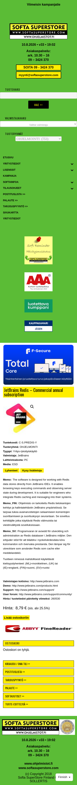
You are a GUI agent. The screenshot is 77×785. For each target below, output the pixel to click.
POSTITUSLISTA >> (15, 672)
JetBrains (23, 455)
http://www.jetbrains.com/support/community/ (45, 594)
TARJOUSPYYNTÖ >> (15, 680)
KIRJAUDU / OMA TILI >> (17, 664)
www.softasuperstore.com (38, 768)
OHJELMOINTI (29, 446)
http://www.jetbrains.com (44, 581)
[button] (38, 365)
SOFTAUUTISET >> (14, 696)
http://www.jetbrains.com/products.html (35, 585)
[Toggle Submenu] (72, 164)
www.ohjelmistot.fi (38, 763)
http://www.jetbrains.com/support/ (34, 589)
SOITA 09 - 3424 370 (38, 67)
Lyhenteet (11, 470)
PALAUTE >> (11, 688)
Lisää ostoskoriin (16, 617)
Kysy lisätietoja (32, 470)
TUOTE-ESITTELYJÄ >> (16, 704)
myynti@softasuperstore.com (38, 75)
